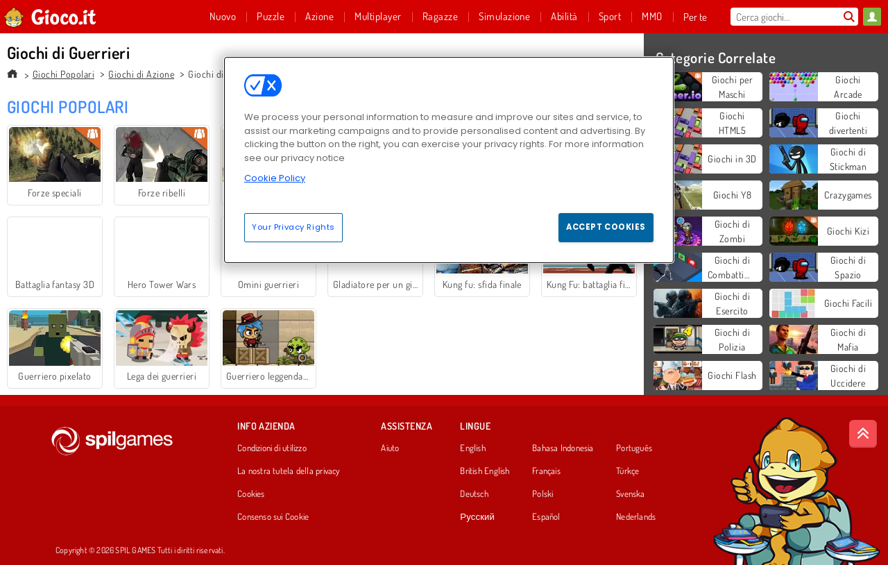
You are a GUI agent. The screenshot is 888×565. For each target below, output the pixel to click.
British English (484, 471)
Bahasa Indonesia (563, 448)
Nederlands (636, 517)
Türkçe (627, 471)
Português (634, 448)
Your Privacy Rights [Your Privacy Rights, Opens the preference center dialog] (293, 227)
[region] (448, 159)
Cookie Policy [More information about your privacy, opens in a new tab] (274, 178)
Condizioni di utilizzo (272, 448)
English (473, 448)
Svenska (630, 494)
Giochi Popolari (63, 74)
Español (546, 517)
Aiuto (390, 448)
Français (546, 471)
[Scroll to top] (863, 434)
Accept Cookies (606, 227)
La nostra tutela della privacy (288, 471)
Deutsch (474, 494)
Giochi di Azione (141, 74)
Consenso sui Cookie (273, 517)
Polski (542, 494)
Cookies (251, 494)
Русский (477, 517)
